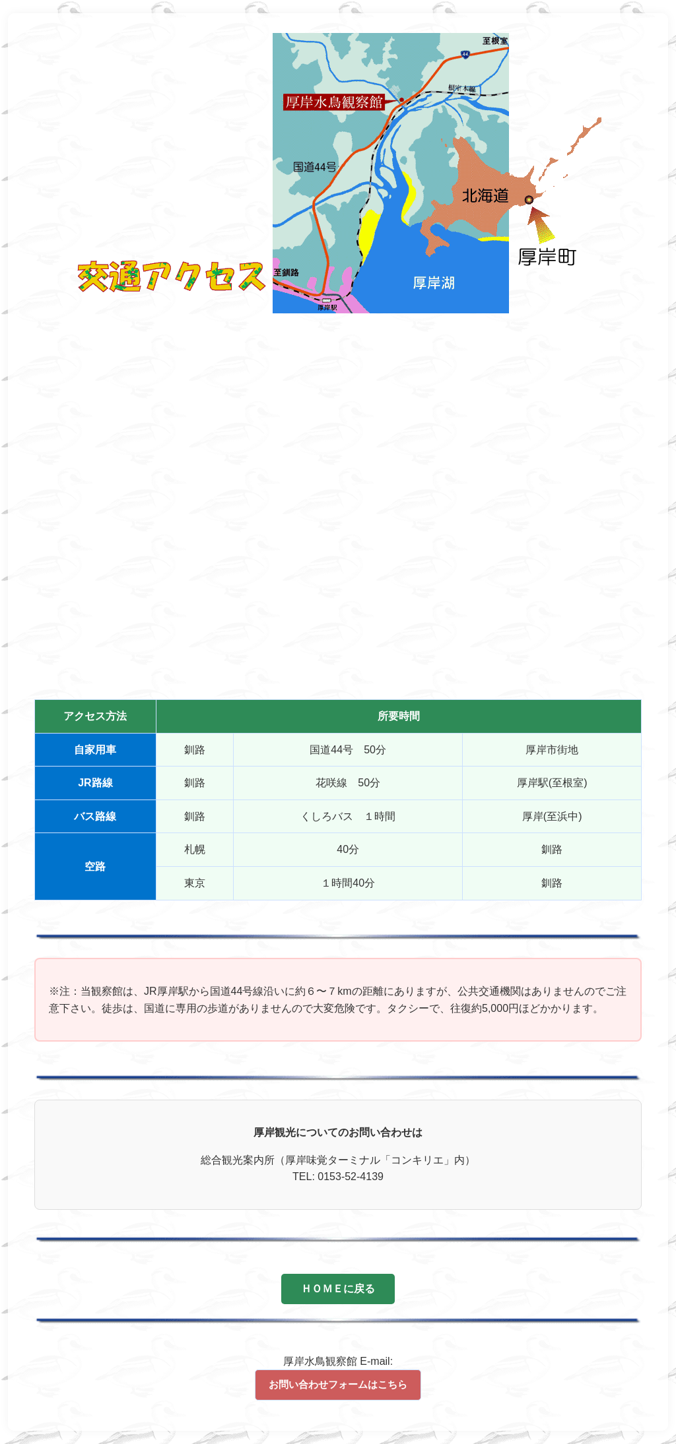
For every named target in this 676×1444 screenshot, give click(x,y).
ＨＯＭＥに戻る (338, 1288)
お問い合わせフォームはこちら (338, 1384)
